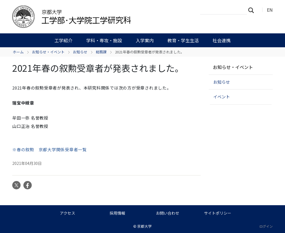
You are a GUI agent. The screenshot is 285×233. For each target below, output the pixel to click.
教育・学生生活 (183, 40)
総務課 (101, 51)
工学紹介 (63, 40)
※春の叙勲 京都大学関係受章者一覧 (49, 149)
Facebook (27, 185)
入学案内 (145, 40)
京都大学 (144, 226)
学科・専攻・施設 (104, 40)
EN (270, 10)
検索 (253, 10)
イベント (221, 97)
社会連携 (221, 40)
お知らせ (80, 51)
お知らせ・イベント (48, 51)
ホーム (18, 51)
